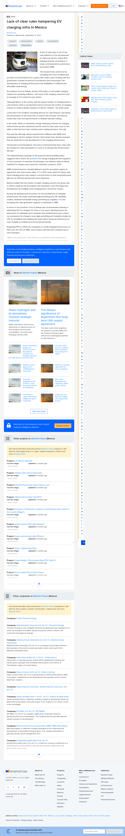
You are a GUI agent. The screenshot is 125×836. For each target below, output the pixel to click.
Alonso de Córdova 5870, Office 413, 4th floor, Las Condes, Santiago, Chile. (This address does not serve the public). (64, 816)
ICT (102, 796)
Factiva (60, 796)
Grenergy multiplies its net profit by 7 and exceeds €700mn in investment (30, 383)
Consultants (84, 787)
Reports (60, 792)
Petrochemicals (107, 792)
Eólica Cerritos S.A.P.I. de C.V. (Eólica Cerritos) (35, 672)
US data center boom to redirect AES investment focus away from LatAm (61, 350)
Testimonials (40, 782)
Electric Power (30, 273)
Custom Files (62, 800)
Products (43, 6)
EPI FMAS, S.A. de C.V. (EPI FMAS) (30, 711)
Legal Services (85, 795)
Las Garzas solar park (23, 461)
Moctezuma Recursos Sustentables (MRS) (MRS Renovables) (41, 726)
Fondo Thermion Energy (26, 618)
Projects (60, 775)
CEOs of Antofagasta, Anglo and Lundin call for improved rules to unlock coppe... (103, 88)
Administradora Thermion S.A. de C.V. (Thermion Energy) (40, 625)
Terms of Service (13, 820)
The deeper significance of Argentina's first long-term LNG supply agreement (54, 317)
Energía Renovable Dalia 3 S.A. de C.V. (32, 741)
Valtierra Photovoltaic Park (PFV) (28, 497)
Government (84, 798)
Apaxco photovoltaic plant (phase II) (29, 524)
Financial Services (108, 800)
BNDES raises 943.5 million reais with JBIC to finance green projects (104, 100)
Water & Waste (107, 789)
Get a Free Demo (99, 6)
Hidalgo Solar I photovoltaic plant (28, 473)
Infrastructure (106, 785)
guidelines (34, 159)
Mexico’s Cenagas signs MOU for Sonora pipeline (62, 367)
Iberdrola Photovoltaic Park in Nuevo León (32, 485)
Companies (61, 778)
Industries (82, 6)
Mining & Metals (107, 778)
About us (30, 6)
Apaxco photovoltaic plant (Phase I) (29, 536)
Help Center (38, 820)
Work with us (40, 785)
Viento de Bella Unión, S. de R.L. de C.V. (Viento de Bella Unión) (42, 697)
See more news (39, 411)
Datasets (60, 803)
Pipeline (60, 807)
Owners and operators (88, 784)
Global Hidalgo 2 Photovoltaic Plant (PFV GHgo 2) (35, 560)
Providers (83, 780)
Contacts (60, 782)
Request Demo (30, 261)
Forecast (60, 789)
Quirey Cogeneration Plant (26, 548)
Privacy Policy (26, 820)
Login (113, 6)
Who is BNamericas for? (62, 6)
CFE (38, 172)
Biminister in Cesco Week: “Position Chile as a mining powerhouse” (101, 77)
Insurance (83, 802)
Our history (39, 778)
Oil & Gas (104, 782)
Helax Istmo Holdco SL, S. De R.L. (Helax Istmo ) (36, 657)
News (59, 785)
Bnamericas (11, 33)
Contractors (84, 777)
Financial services (86, 791)
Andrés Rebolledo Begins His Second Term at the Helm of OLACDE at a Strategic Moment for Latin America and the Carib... (23, 352)
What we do (40, 775)
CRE (60, 200)
